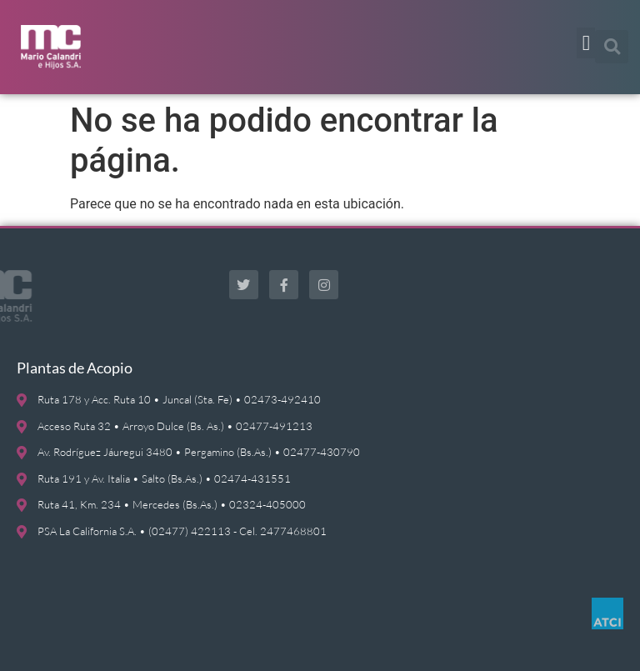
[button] (586, 43)
